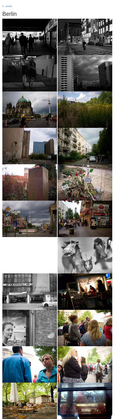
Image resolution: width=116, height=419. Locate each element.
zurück (7, 6)
